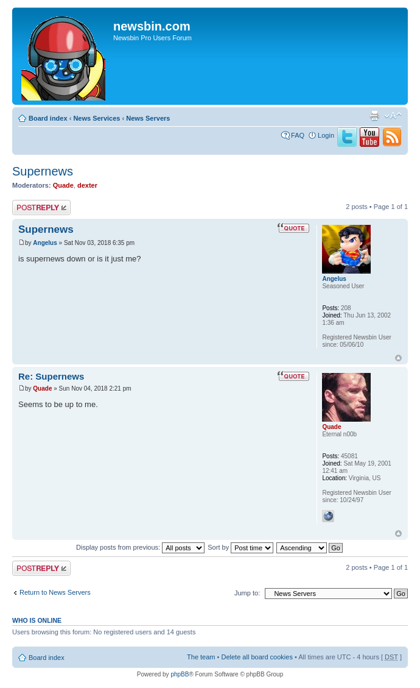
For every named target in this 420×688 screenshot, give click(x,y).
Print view (374, 115)
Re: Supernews (51, 376)
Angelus (45, 242)
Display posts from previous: (140, 547)
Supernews (42, 171)
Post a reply (41, 207)
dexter (87, 185)
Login (326, 135)
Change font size (393, 115)
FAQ (297, 135)
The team (201, 657)
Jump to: (247, 593)
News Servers (148, 118)
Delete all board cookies (256, 657)
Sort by (240, 547)
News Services (96, 118)
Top (398, 358)
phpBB (179, 674)
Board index (48, 118)
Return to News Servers (55, 592)
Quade (63, 185)
